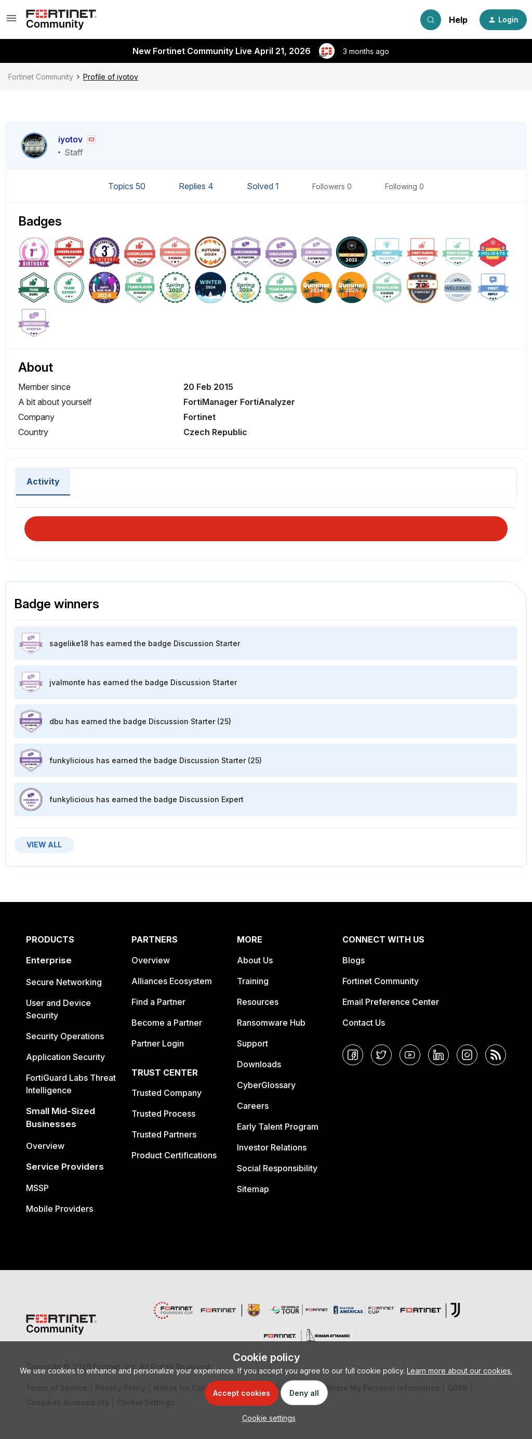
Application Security (65, 1057)
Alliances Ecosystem (171, 981)
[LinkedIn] (438, 1054)
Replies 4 (197, 186)
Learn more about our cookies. (459, 1370)
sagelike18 (68, 643)
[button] (11, 21)
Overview (45, 1146)
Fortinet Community (40, 76)
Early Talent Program (277, 1126)
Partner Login (157, 1043)
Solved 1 (264, 186)
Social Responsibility (277, 1168)
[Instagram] (467, 1054)
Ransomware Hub (271, 1022)
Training (253, 981)
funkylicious (71, 760)
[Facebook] (352, 1054)
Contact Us (363, 1022)
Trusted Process (163, 1113)
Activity (43, 481)
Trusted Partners (163, 1134)
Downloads (259, 1064)
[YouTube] (410, 1054)
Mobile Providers (59, 1208)
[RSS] (495, 1054)
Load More (266, 525)
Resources (257, 1002)
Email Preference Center (390, 1002)
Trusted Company (166, 1093)
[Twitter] (381, 1054)
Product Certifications (174, 1155)
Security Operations (65, 1036)
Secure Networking (64, 982)
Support (252, 1043)
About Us (255, 960)
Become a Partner (166, 1022)
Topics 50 (128, 186)
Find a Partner (158, 1002)
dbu (56, 721)
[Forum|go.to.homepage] (61, 19)
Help (458, 20)
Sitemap (253, 1189)
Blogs (353, 960)
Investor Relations (272, 1147)
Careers (253, 1106)
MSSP (37, 1188)
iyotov (70, 139)
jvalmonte (67, 682)
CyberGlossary (266, 1085)
